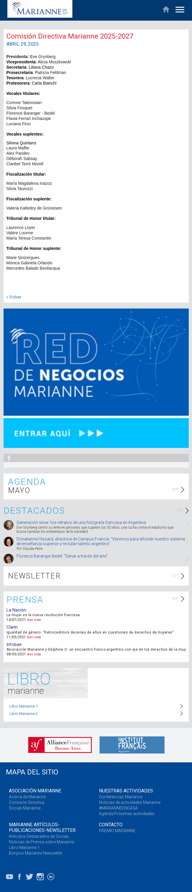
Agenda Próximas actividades (126, 813)
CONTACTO (111, 824)
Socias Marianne (24, 808)
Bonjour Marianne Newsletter (36, 853)
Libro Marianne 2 (23, 713)
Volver (14, 297)
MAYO (19, 490)
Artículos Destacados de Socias (39, 836)
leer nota (34, 620)
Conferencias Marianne (120, 796)
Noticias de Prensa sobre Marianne (41, 842)
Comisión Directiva (26, 802)
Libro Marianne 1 (23, 706)
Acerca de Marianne (27, 796)
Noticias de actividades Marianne (129, 802)
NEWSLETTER (34, 576)
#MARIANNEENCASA (118, 808)
